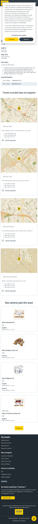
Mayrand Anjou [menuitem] (5, 440)
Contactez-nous (8, 497)
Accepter (12, 39)
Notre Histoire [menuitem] (5, 458)
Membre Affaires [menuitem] (5, 464)
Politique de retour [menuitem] (6, 474)
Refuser (26, 39)
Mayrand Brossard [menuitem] (6, 443)
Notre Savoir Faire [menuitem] (6, 461)
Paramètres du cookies (19, 35)
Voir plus (19, 428)
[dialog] (19, 22)
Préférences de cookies (19, 521)
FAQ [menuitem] (2, 471)
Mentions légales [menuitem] (5, 477)
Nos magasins (5, 437)
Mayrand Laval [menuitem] (5, 445)
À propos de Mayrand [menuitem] (7, 456)
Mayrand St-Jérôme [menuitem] (6, 448)
